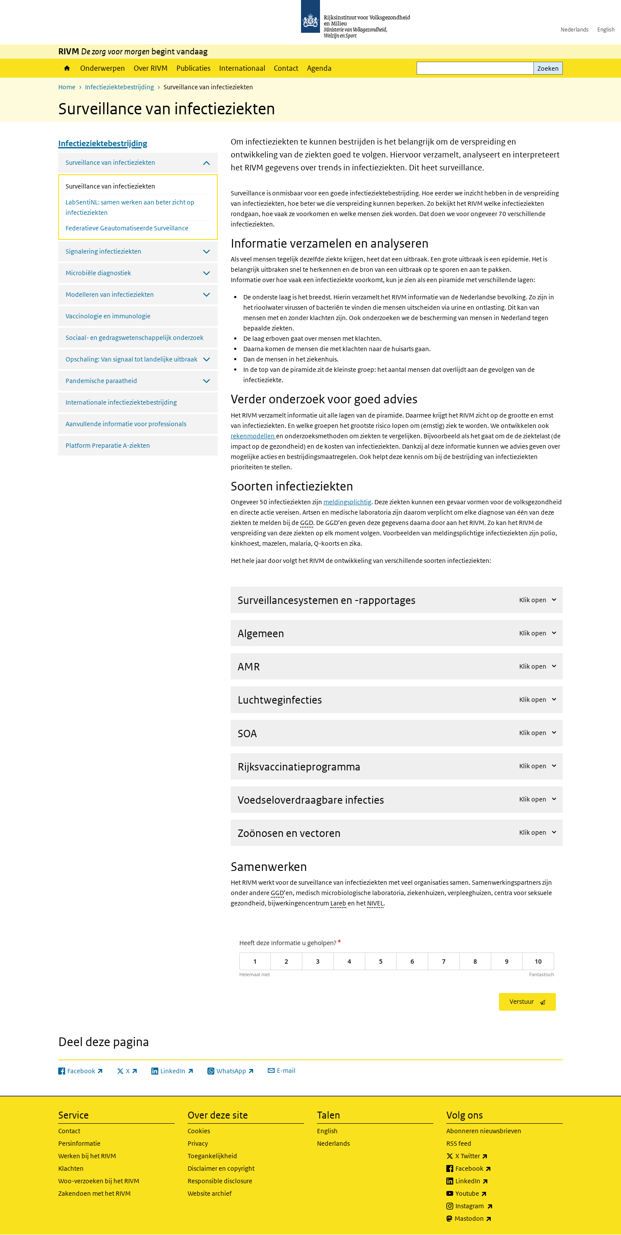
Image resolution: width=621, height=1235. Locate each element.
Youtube (490, 1193)
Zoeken (548, 68)
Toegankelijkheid (212, 1156)
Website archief (210, 1193)
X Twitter (490, 1156)
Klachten (71, 1168)
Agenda (319, 68)
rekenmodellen (253, 436)
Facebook (492, 1168)
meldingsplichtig (347, 502)
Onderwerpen (102, 68)
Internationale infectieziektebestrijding (121, 402)
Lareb (338, 903)
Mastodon (492, 1218)
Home (67, 68)
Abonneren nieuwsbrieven (483, 1131)
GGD (306, 523)
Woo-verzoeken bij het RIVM (98, 1181)
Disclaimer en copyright (221, 1168)
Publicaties (193, 68)
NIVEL (375, 903)
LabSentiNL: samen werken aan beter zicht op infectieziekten (130, 207)
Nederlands (575, 29)
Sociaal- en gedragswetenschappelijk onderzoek (135, 337)
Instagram (493, 1206)
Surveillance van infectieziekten (133, 185)
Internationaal (242, 68)
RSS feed (458, 1143)
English (606, 29)
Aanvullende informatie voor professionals (126, 424)
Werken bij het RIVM (87, 1156)
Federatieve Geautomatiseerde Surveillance (127, 228)
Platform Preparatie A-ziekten (108, 445)
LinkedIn (490, 1181)
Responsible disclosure (220, 1181)
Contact (286, 68)
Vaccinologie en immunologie (108, 316)
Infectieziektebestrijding (119, 87)
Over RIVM (151, 68)
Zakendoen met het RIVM (94, 1193)
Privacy (198, 1143)
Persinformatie (79, 1143)
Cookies (199, 1131)
